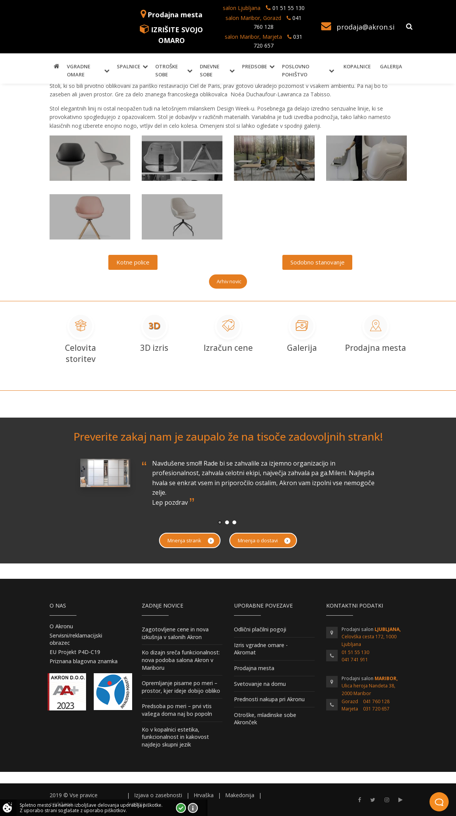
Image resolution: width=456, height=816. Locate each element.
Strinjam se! (181, 808)
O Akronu (61, 626)
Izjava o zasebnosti (158, 795)
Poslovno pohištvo (295, 70)
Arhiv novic (229, 281)
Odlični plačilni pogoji (260, 629)
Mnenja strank (190, 540)
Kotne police (132, 262)
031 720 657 (376, 708)
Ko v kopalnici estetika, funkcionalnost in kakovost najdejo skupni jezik (175, 737)
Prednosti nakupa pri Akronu (269, 699)
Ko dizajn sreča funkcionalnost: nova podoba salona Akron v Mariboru (181, 660)
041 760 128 (376, 701)
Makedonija (239, 795)
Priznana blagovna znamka (84, 661)
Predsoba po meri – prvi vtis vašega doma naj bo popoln (177, 709)
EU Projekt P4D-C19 (75, 652)
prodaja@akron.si (366, 26)
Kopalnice (357, 66)
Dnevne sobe (209, 70)
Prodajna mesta (175, 14)
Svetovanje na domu (260, 683)
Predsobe (254, 66)
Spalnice (128, 66)
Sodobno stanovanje (317, 262)
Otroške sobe (166, 70)
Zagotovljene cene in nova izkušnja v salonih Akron (175, 633)
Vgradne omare (78, 70)
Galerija (391, 66)
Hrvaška (204, 795)
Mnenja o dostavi (264, 540)
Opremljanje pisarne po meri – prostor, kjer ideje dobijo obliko (181, 686)
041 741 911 (355, 659)
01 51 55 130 (288, 8)
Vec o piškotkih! (193, 808)
